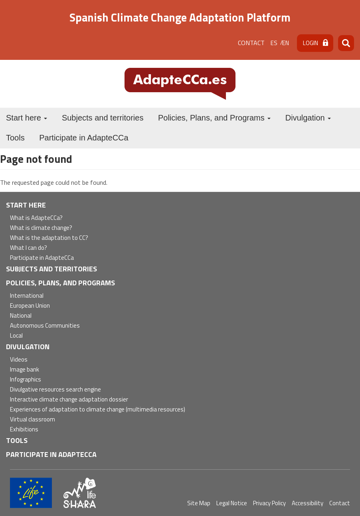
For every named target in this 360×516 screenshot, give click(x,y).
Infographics (25, 380)
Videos (19, 360)
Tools (15, 137)
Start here (26, 117)
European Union (30, 306)
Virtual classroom (32, 419)
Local (16, 336)
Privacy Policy (269, 503)
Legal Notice (231, 503)
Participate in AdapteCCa (83, 137)
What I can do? (28, 248)
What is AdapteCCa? (36, 218)
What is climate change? (41, 228)
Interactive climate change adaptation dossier (69, 399)
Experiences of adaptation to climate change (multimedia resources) (97, 409)
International (27, 296)
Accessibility (307, 503)
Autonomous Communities (45, 326)
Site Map (198, 503)
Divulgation (308, 117)
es (274, 42)
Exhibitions (24, 429)
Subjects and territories (103, 117)
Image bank (24, 370)
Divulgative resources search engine (55, 390)
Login (310, 42)
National (21, 316)
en (285, 42)
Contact (251, 42)
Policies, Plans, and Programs (214, 117)
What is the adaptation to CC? (49, 238)
